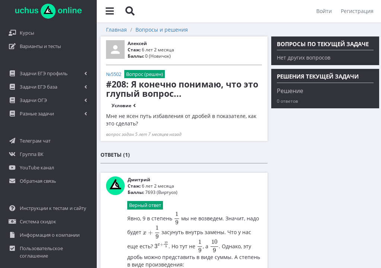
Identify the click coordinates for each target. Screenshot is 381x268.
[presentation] (177, 218)
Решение (290, 91)
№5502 (113, 74)
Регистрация (357, 11)
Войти (324, 11)
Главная (116, 29)
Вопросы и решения (161, 29)
